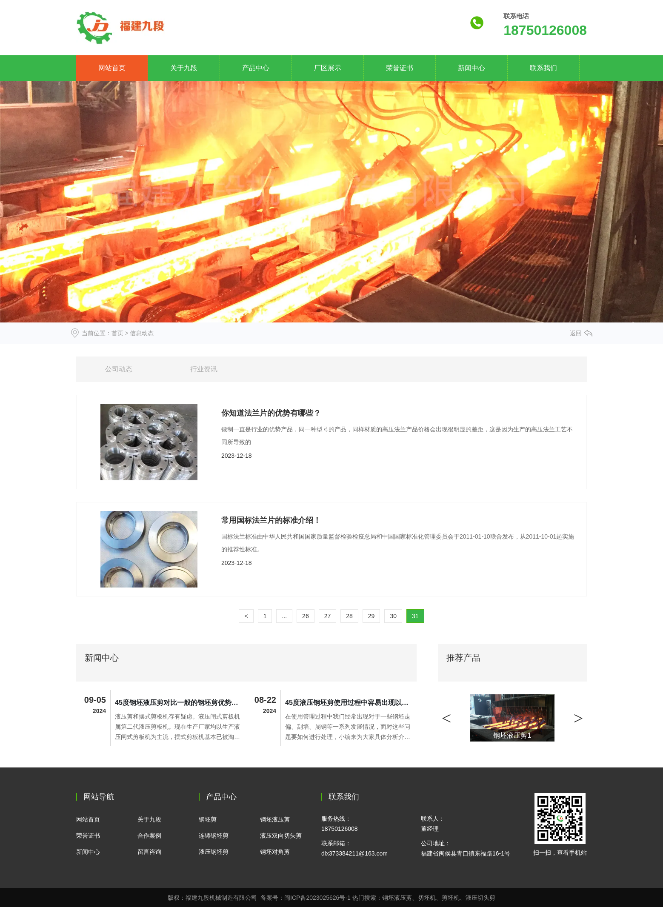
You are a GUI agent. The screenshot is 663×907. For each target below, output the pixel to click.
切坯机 (427, 897)
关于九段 (183, 67)
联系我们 (543, 67)
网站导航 (98, 797)
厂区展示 (327, 67)
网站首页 (112, 67)
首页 (117, 333)
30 (393, 616)
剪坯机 (451, 897)
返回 (576, 333)
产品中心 (255, 67)
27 (327, 616)
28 (349, 616)
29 (371, 616)
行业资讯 (203, 369)
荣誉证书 (399, 67)
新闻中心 (471, 67)
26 (305, 616)
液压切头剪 (480, 897)
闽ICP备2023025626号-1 (317, 897)
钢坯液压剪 (397, 897)
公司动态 (118, 369)
